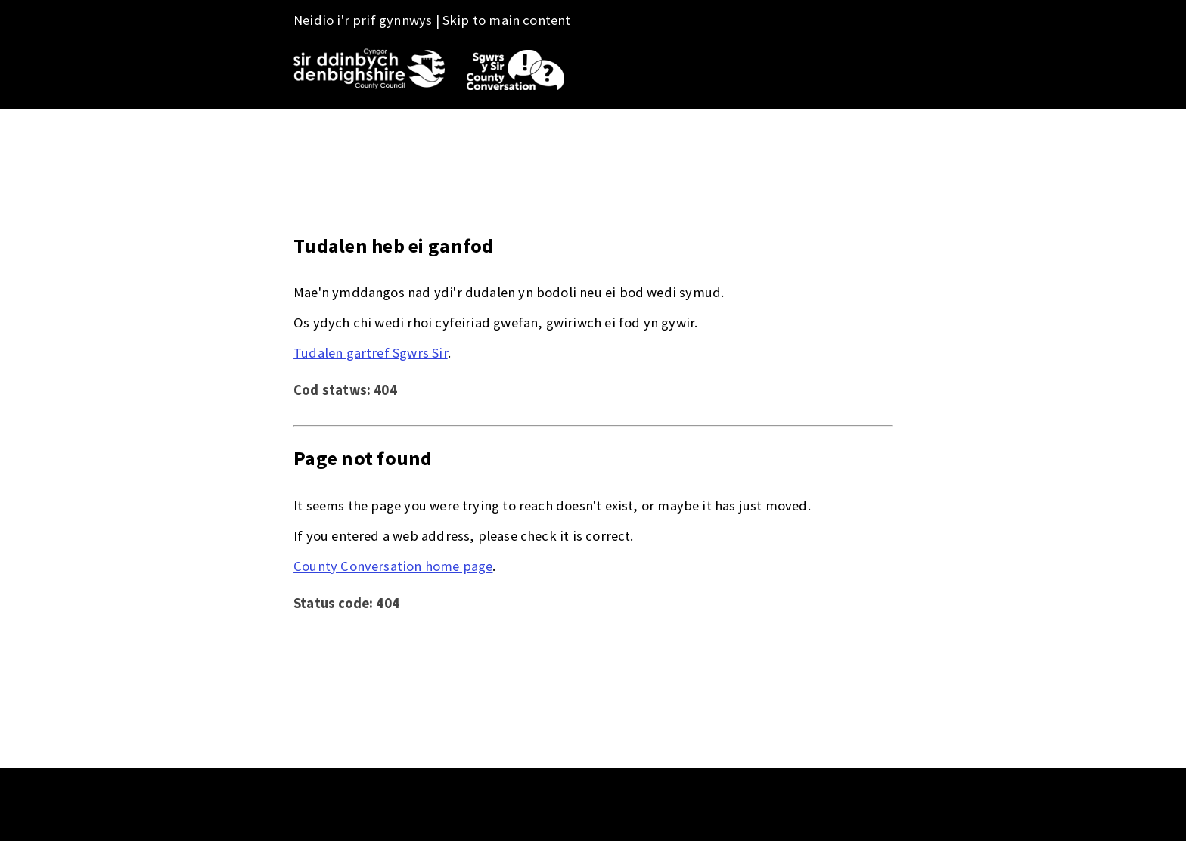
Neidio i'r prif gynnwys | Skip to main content (432, 20)
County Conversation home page (392, 566)
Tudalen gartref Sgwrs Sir (370, 353)
